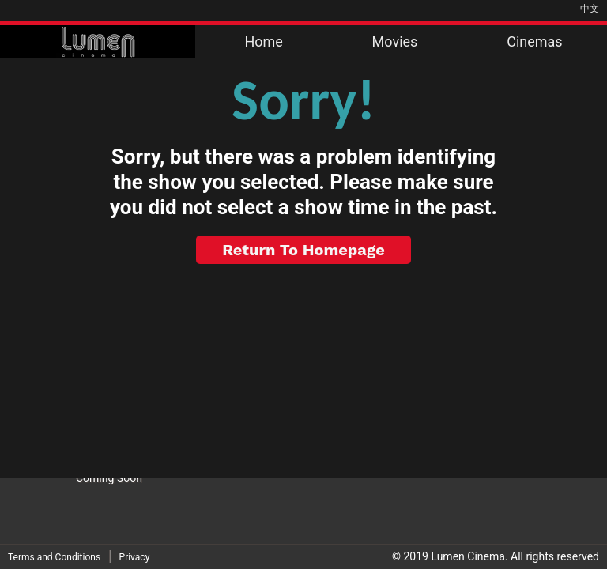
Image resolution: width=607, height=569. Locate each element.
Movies (395, 41)
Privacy (134, 557)
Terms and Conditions (54, 557)
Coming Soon (109, 478)
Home (263, 41)
